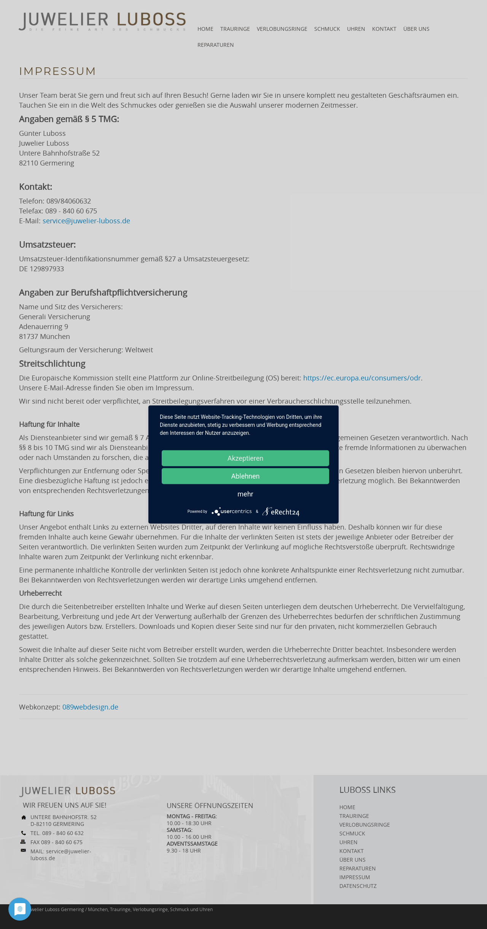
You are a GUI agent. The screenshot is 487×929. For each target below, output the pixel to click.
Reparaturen (215, 44)
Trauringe (235, 28)
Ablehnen (245, 476)
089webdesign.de (90, 706)
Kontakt (384, 28)
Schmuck (327, 28)
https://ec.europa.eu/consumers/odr (362, 377)
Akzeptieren (246, 458)
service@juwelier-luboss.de (86, 220)
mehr (245, 494)
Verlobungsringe (282, 28)
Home (205, 28)
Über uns (416, 28)
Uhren (356, 28)
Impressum (354, 877)
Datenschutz (358, 885)
